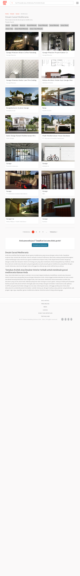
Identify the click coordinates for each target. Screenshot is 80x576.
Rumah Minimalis (31, 25)
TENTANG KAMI (45, 316)
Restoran (22, 25)
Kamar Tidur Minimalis (36, 29)
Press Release (45, 304)
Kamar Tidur (9, 29)
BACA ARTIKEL (45, 300)
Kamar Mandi (64, 25)
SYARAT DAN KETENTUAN (45, 313)
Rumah (8, 25)
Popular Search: (9, 22)
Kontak (45, 310)
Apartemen (15, 25)
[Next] (53, 232)
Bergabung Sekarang (40, 245)
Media (45, 307)
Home (7, 14)
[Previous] (26, 232)
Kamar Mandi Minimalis (21, 29)
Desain (12, 14)
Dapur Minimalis (43, 25)
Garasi (17, 14)
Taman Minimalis (54, 25)
